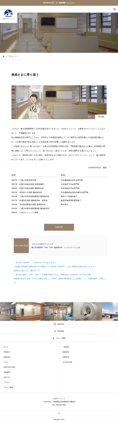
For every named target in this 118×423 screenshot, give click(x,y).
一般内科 (66, 347)
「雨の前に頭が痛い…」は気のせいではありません (35, 262)
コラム (6, 362)
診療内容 (59, 227)
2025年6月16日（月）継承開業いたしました (59, 3)
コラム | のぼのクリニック (42, 244)
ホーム (6, 347)
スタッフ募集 (8, 387)
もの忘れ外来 (67, 362)
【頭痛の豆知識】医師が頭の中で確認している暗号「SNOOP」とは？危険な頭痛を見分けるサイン (55, 267)
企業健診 (7, 372)
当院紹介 (7, 352)
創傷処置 (66, 352)
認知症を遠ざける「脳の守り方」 (27, 271)
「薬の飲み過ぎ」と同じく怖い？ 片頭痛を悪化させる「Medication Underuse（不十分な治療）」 (54, 275)
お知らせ (7, 377)
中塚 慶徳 (101, 117)
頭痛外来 (66, 357)
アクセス (7, 382)
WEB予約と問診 (9, 367)
